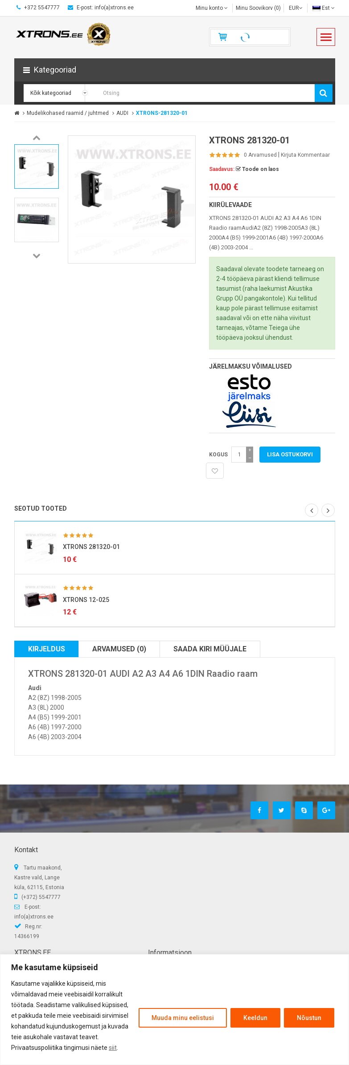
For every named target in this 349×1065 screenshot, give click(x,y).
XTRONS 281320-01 (91, 546)
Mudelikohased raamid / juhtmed (68, 113)
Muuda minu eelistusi (183, 1017)
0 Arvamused (260, 155)
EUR (296, 8)
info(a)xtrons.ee (33, 917)
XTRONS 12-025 (86, 599)
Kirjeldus (46, 649)
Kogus (218, 454)
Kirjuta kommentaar (305, 155)
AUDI (122, 113)
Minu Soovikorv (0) (258, 8)
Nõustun (309, 1017)
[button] (174, 69)
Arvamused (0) (119, 649)
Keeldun (255, 1017)
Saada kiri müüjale (209, 649)
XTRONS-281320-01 (162, 113)
